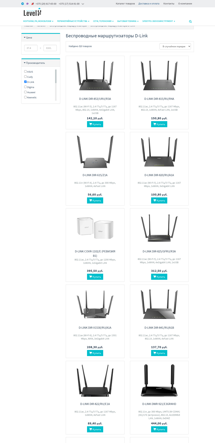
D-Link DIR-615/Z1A (174, 99)
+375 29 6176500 (104, 390)
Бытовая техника (128, 21)
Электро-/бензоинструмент (158, 21)
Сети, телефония (103, 21)
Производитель (35, 63)
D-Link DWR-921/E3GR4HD (85, 328)
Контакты (168, 3)
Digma (29, 87)
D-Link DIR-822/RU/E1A (174, 251)
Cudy (28, 76)
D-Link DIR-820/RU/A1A (85, 175)
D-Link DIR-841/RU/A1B (129, 251)
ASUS (28, 71)
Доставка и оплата (148, 3)
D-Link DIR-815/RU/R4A (130, 99)
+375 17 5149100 (104, 385)
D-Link (29, 82)
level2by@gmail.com (107, 395)
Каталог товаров (125, 3)
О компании (185, 3)
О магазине (72, 395)
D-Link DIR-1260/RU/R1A (174, 328)
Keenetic (30, 97)
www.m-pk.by (28, 439)
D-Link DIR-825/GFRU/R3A (174, 175)
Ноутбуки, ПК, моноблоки (38, 21)
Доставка (71, 390)
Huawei (29, 92)
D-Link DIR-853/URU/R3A (85, 99)
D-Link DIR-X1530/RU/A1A (85, 251)
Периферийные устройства (73, 21)
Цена (29, 37)
